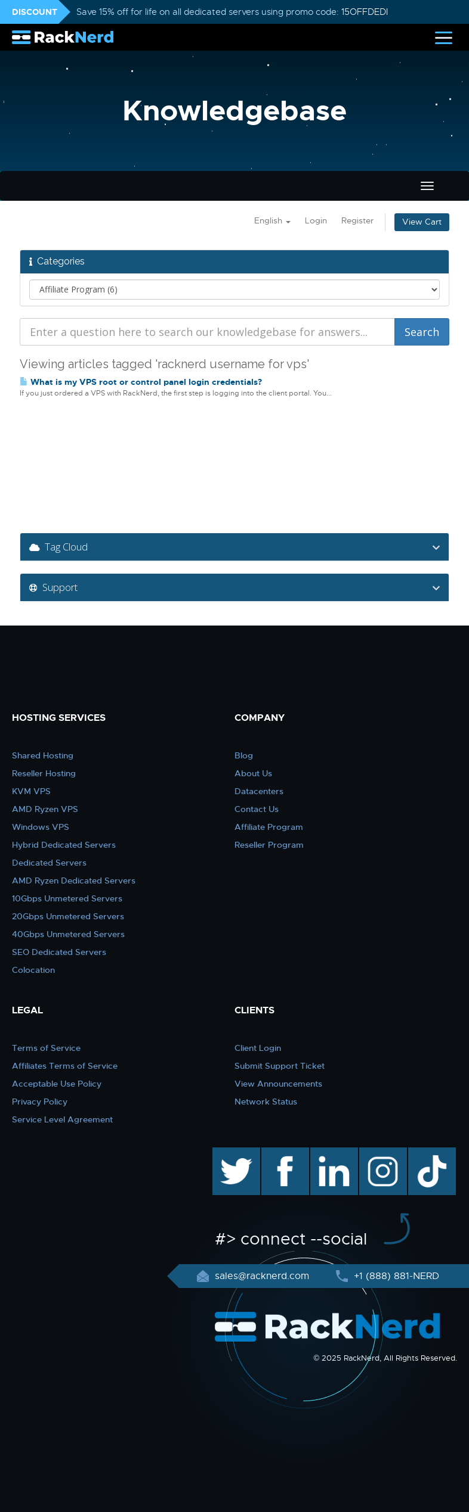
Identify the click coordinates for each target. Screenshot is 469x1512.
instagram (381, 1153)
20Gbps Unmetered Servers (68, 916)
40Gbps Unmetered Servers (68, 934)
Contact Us (256, 809)
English (272, 221)
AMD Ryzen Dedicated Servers (73, 880)
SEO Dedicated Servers (59, 952)
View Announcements (278, 1083)
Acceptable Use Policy (56, 1083)
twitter (227, 1153)
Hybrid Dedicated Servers (64, 844)
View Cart (422, 222)
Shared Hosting (42, 755)
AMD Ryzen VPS (45, 809)
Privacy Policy (39, 1101)
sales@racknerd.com (262, 1276)
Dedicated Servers (49, 862)
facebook (283, 1153)
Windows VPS (40, 827)
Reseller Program (269, 844)
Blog (243, 755)
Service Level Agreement (62, 1119)
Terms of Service (46, 1048)
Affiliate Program (268, 827)
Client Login (257, 1048)
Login (316, 221)
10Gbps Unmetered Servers (67, 898)
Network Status (265, 1101)
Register (357, 221)
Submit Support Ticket (279, 1065)
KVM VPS (31, 791)
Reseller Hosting (44, 773)
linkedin (327, 1153)
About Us (253, 773)
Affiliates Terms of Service (65, 1065)
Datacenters (258, 791)
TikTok (423, 1153)
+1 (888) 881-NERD (395, 1276)
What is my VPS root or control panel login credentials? (141, 382)
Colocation (33, 970)
